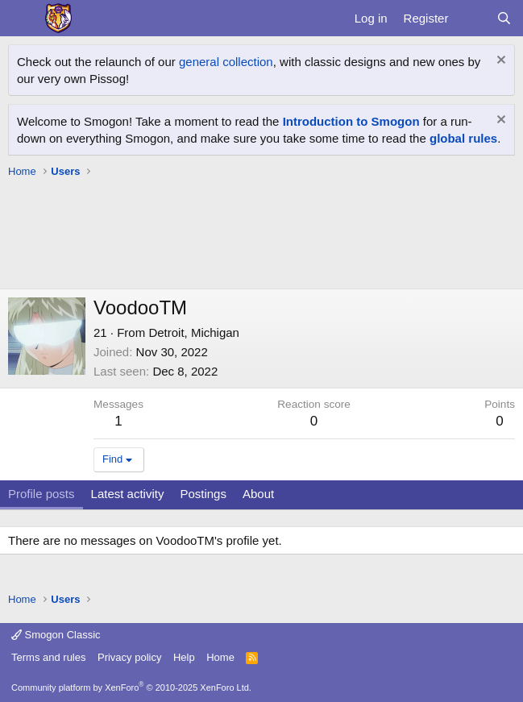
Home (220, 657)
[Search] (504, 18)
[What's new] (472, 18)
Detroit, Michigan (193, 332)
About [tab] (258, 494)
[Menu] (22, 18)
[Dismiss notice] (499, 61)
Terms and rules (48, 657)
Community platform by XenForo (131, 687)
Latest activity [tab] (127, 494)
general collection (226, 62)
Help (184, 657)
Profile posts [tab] (41, 494)
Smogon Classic (56, 635)
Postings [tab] (203, 494)
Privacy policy (129, 657)
